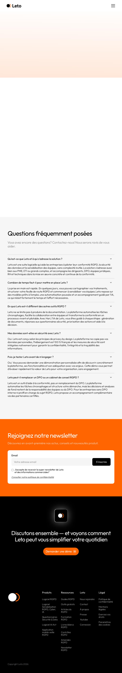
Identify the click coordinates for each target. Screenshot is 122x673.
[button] (112, 6)
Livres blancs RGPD (67, 626)
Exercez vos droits (104, 615)
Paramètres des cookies (105, 623)
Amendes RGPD (66, 641)
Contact (84, 604)
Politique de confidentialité (106, 600)
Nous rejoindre (87, 599)
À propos (84, 609)
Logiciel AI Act (49, 624)
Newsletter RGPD (66, 649)
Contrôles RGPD (66, 633)
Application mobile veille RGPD (48, 632)
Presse (83, 614)
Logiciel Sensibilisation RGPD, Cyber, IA (49, 608)
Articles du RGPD (66, 610)
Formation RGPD (66, 618)
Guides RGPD (68, 599)
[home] (13, 5)
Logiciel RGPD (49, 599)
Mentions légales (103, 608)
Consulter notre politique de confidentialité (32, 477)
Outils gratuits (68, 604)
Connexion (85, 624)
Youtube (84, 619)
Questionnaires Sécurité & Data (50, 618)
